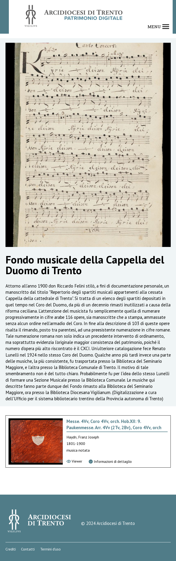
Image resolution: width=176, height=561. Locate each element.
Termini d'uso (50, 549)
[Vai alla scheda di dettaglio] (110, 462)
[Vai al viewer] (74, 461)
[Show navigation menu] (158, 26)
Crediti (11, 549)
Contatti (28, 549)
